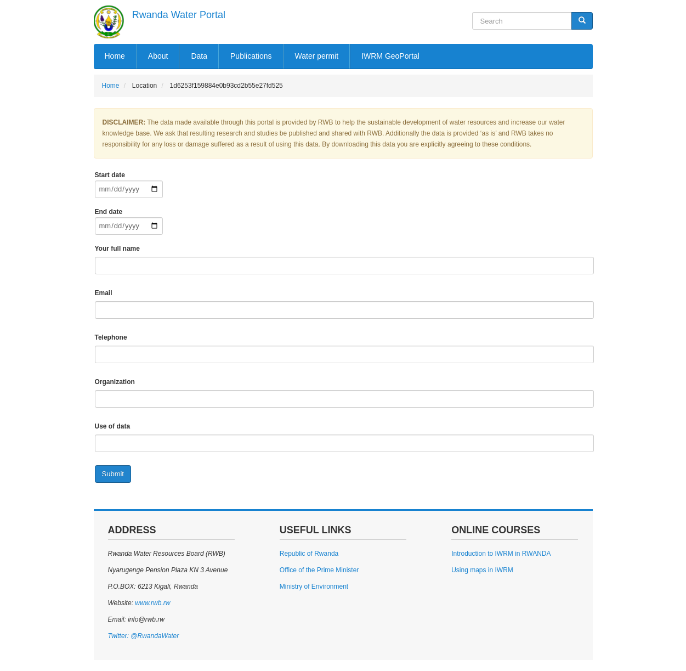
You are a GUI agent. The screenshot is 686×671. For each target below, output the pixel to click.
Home (115, 56)
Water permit (317, 56)
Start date (110, 175)
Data (199, 56)
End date (109, 212)
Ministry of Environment (314, 586)
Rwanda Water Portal (178, 14)
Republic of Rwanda (309, 553)
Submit (113, 474)
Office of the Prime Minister (319, 570)
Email (103, 293)
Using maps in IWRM (482, 570)
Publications (251, 56)
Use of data (113, 426)
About (158, 56)
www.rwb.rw (151, 603)
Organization (115, 382)
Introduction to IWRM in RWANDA (501, 553)
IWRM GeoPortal (390, 56)
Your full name (117, 248)
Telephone (111, 337)
